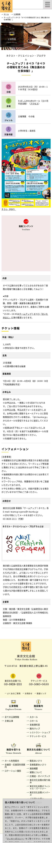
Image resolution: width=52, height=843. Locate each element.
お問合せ (28, 693)
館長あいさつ (36, 760)
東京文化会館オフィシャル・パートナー (40, 787)
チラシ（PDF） (9, 209)
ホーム (6, 14)
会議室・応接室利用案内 (15, 765)
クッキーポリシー (15, 838)
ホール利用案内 (12, 760)
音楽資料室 (35, 724)
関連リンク (41, 693)
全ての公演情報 (12, 716)
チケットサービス (38, 736)
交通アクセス (20, 4)
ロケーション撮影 (13, 770)
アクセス (34, 103)
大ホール (34, 716)
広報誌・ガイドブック (40, 776)
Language (38, 4)
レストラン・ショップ (40, 732)
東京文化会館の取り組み (40, 781)
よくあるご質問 (14, 693)
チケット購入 (29, 4)
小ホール (34, 720)
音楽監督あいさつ (38, 764)
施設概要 (34, 768)
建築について (36, 772)
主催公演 (9, 720)
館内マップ (35, 728)
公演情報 (17, 14)
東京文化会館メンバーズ (40, 793)
